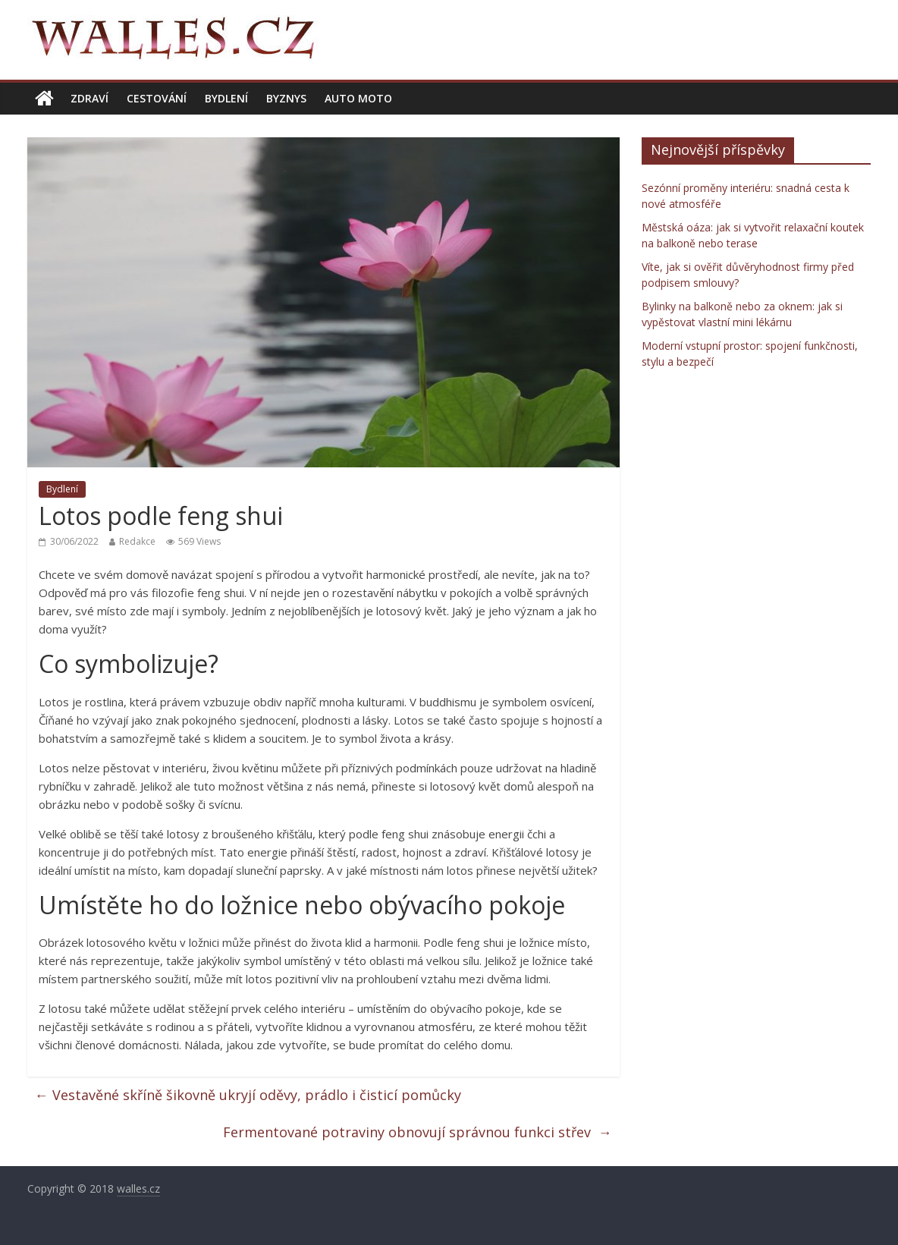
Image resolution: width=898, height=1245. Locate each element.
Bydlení (226, 98)
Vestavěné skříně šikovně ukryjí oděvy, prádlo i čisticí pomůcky (248, 1095)
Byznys (286, 98)
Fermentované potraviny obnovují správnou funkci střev (417, 1132)
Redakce (137, 541)
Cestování (157, 98)
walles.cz (138, 1188)
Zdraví (89, 98)
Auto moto (358, 98)
